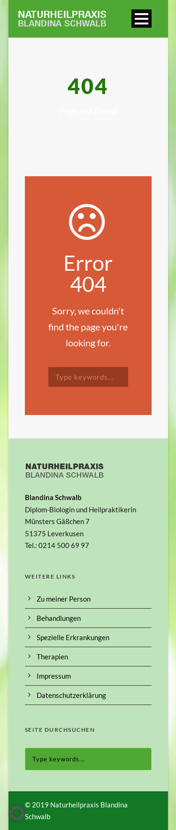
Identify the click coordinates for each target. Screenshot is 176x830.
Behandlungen (59, 618)
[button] (17, 813)
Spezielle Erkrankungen (73, 637)
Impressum (54, 676)
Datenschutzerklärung (71, 695)
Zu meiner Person (64, 599)
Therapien (52, 656)
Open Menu (141, 18)
